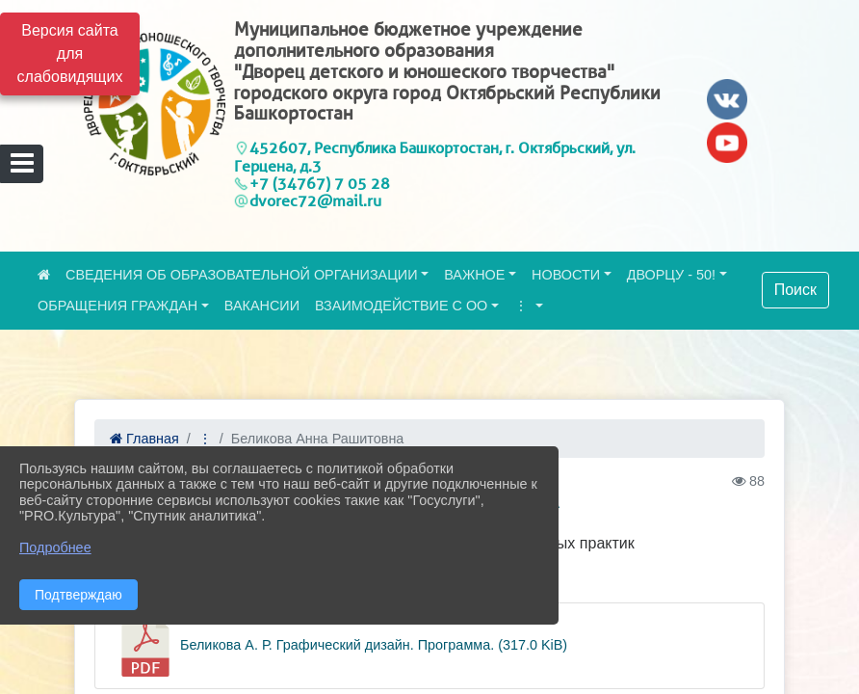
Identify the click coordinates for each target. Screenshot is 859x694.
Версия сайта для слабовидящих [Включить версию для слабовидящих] (70, 53)
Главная (144, 438)
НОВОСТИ (566, 274)
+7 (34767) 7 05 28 (319, 183)
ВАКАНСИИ (261, 305)
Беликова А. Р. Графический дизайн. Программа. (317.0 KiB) (341, 646)
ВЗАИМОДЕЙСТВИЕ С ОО (401, 305)
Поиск (795, 289)
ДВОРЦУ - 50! (671, 274)
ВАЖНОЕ (474, 274)
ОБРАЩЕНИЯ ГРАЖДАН (117, 305)
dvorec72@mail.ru (315, 201)
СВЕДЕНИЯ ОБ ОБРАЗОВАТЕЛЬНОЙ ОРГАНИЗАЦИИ (241, 274)
